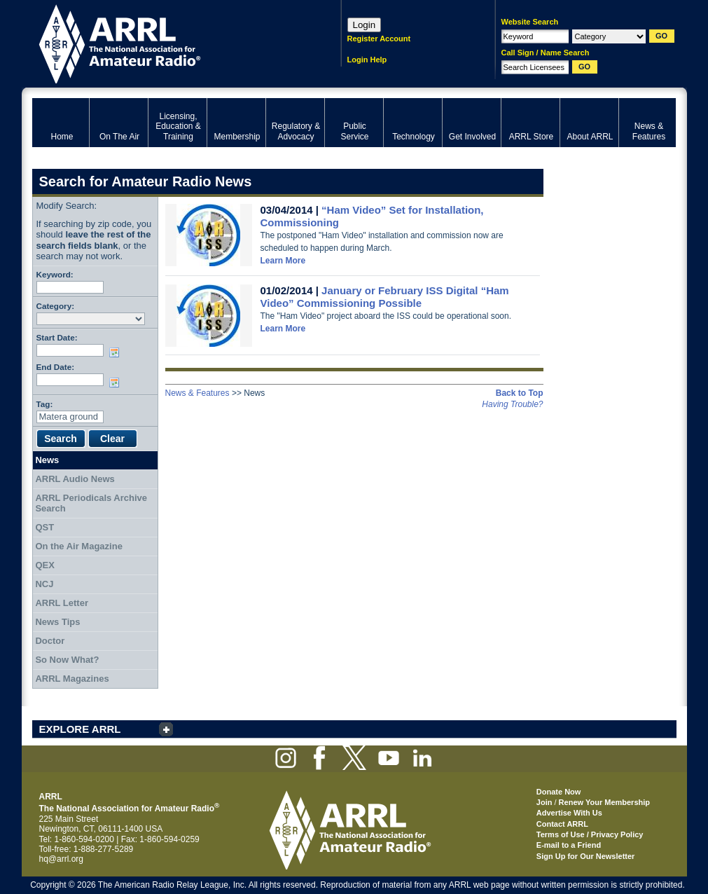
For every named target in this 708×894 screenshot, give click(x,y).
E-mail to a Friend (568, 845)
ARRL (168, 42)
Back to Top (519, 393)
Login (364, 25)
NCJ (44, 584)
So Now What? (67, 659)
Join (544, 802)
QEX (44, 565)
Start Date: (57, 337)
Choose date (117, 352)
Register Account (379, 38)
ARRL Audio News (74, 479)
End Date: (55, 366)
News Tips (57, 622)
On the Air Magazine (78, 546)
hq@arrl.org (61, 859)
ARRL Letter (61, 603)
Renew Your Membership (604, 802)
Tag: (44, 403)
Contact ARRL (562, 824)
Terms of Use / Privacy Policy (590, 834)
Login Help (367, 59)
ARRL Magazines (72, 678)
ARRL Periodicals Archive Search (91, 503)
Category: (55, 305)
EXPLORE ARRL (80, 729)
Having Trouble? (512, 404)
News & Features (197, 393)
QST (44, 527)
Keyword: (55, 274)
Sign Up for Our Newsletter (585, 856)
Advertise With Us (569, 813)
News (47, 460)
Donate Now (558, 792)
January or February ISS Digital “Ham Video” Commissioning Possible (385, 296)
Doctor (49, 640)
